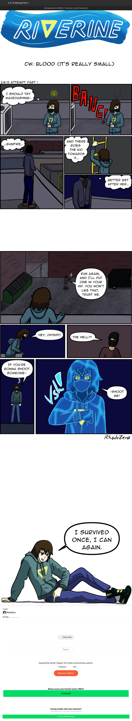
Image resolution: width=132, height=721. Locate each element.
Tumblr (75, 628)
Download (66, 693)
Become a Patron (66, 673)
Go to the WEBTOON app (66, 716)
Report (66, 649)
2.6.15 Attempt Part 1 (18, 3)
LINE (47, 628)
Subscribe (67, 637)
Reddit (84, 628)
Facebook (56, 628)
